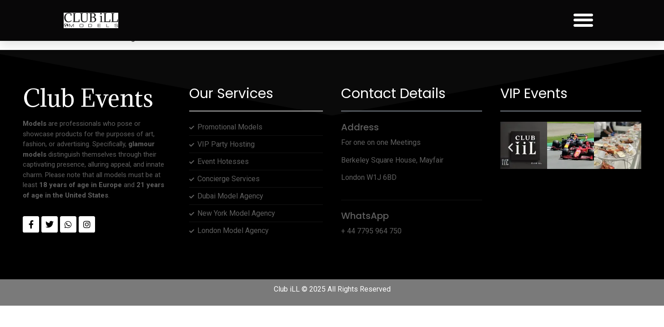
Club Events (88, 98)
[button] (583, 20)
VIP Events (534, 93)
